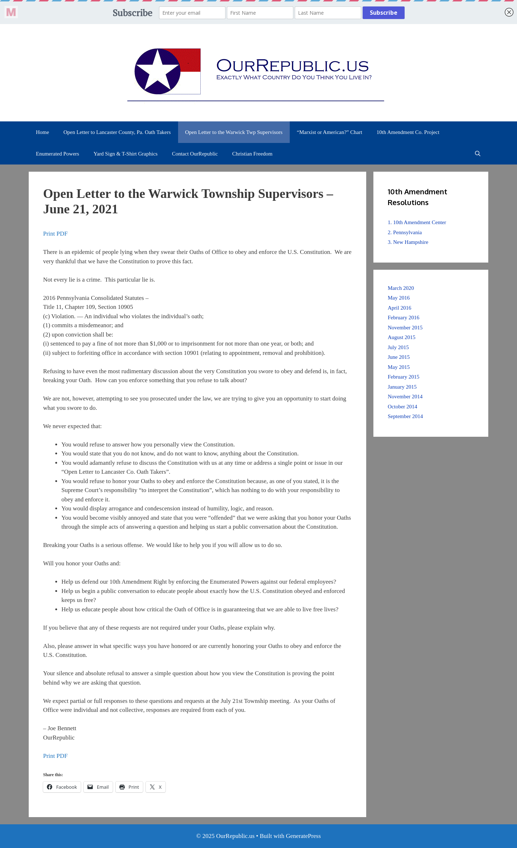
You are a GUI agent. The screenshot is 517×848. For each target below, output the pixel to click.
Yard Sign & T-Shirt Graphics (125, 154)
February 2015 (403, 377)
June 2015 (399, 357)
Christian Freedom (252, 154)
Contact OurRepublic (195, 154)
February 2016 (403, 317)
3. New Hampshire (408, 242)
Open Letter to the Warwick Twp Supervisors (234, 132)
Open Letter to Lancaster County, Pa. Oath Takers (117, 132)
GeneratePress (303, 836)
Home (42, 132)
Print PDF (55, 233)
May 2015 (399, 367)
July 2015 (398, 347)
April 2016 (399, 308)
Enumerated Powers (57, 154)
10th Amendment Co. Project (408, 132)
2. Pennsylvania (405, 232)
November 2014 (405, 396)
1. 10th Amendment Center (417, 222)
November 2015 (405, 327)
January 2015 (402, 387)
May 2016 (399, 298)
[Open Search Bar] (477, 153)
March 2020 (401, 288)
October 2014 (402, 406)
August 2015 (401, 337)
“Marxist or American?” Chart (329, 132)
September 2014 (405, 416)
